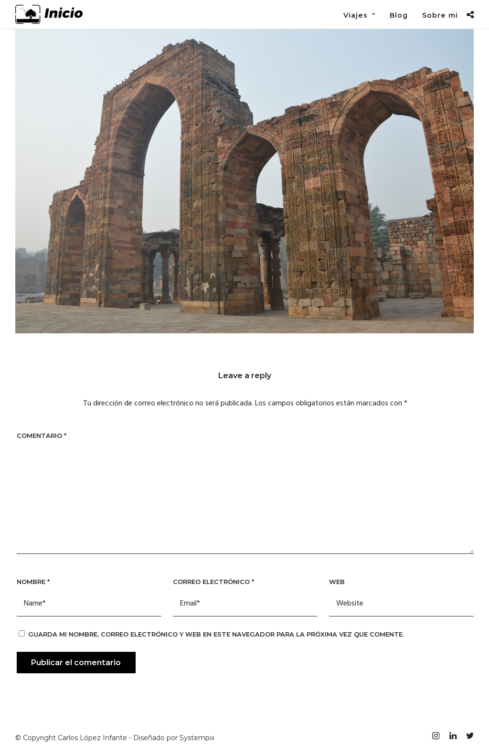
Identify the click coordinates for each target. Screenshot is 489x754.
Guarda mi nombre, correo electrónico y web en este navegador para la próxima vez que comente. (216, 634)
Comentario (41, 435)
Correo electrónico (213, 581)
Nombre (33, 581)
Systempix (197, 737)
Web (337, 581)
